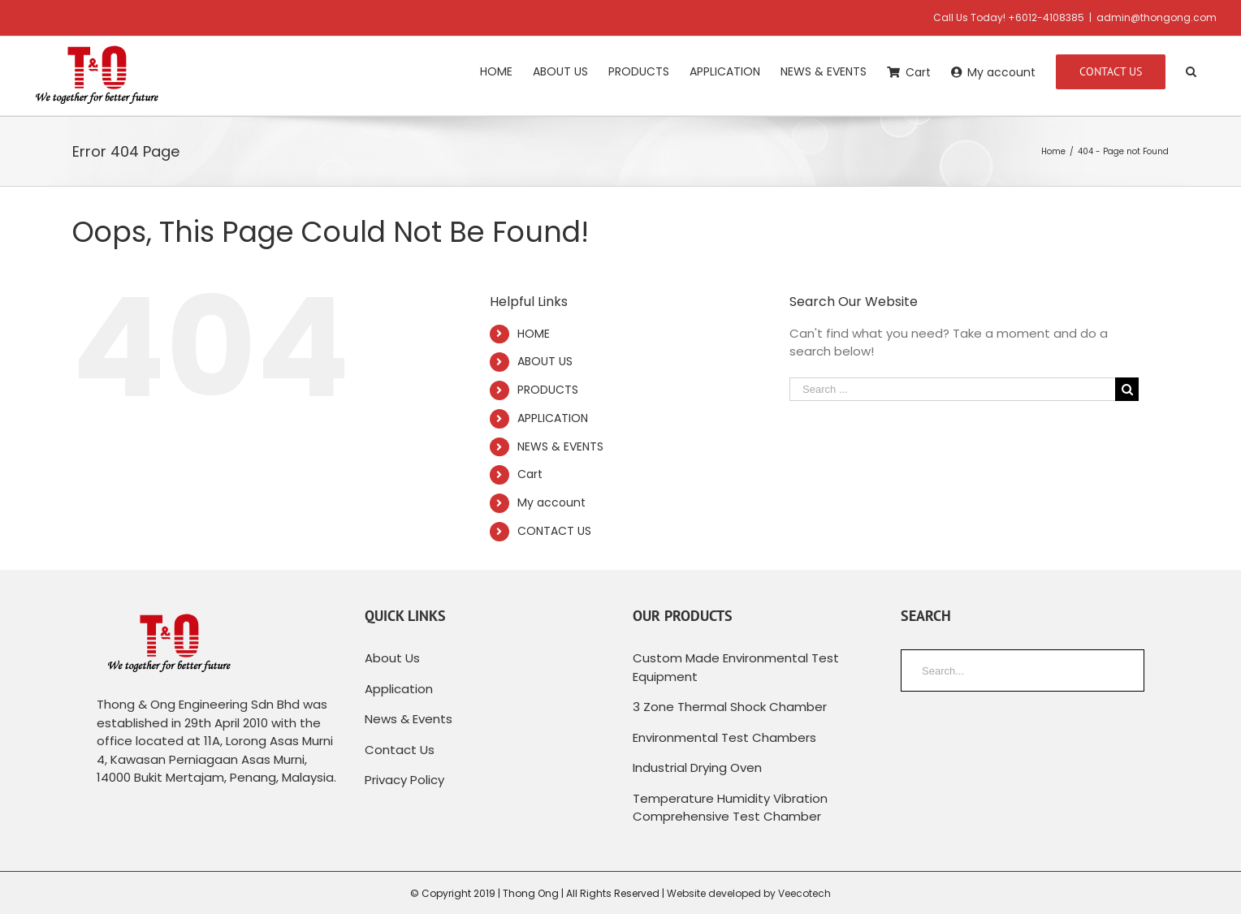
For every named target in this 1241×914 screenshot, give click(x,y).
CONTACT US (554, 531)
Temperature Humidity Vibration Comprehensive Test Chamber (730, 808)
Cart (530, 474)
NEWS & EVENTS (560, 446)
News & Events (408, 718)
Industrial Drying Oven (697, 767)
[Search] (1191, 71)
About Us (392, 657)
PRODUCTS (547, 390)
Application (399, 688)
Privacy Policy (404, 779)
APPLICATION (552, 418)
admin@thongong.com (1156, 17)
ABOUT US (545, 361)
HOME (533, 334)
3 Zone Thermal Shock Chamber (730, 706)
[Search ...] (952, 389)
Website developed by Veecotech (749, 893)
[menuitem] (496, 71)
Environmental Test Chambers (724, 737)
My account (551, 502)
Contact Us (400, 749)
